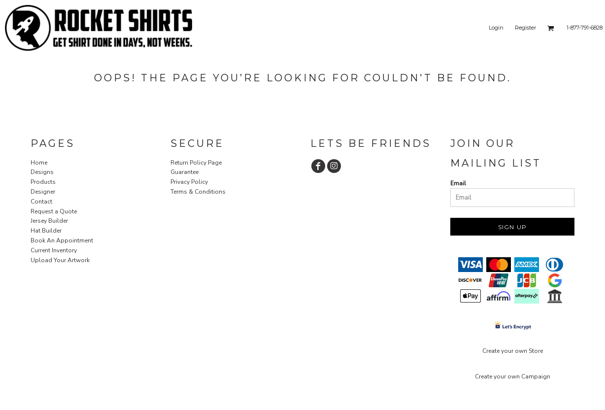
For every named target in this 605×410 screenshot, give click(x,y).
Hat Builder (46, 231)
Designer (43, 192)
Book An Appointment (62, 240)
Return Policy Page (196, 163)
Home (39, 163)
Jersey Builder (49, 221)
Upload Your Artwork (60, 260)
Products (43, 182)
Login (496, 27)
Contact (41, 201)
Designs (42, 172)
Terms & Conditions (198, 192)
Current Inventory (54, 250)
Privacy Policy (189, 182)
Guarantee (184, 172)
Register (525, 27)
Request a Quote (54, 211)
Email (458, 183)
